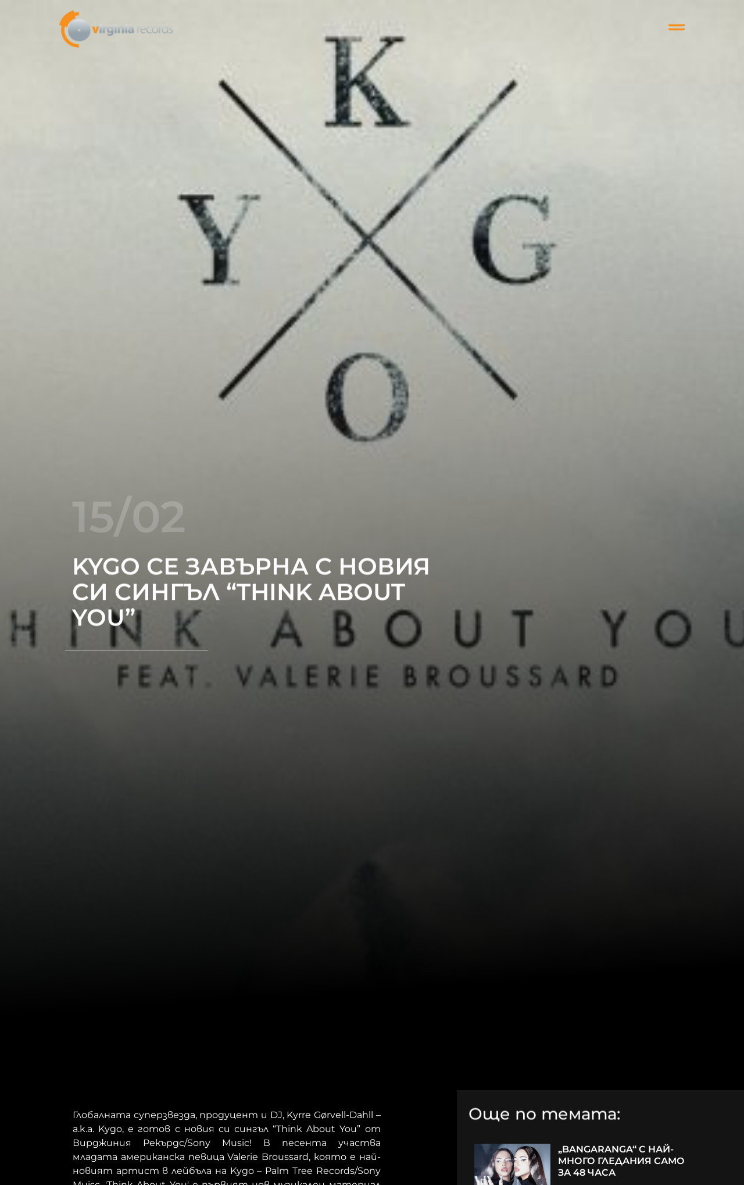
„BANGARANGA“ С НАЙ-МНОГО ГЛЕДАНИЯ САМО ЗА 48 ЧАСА (621, 1161)
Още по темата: (544, 1115)
